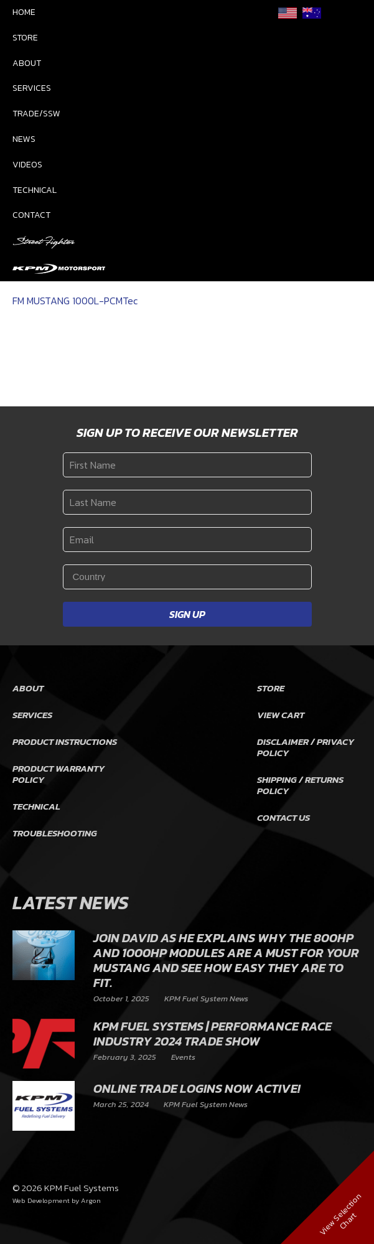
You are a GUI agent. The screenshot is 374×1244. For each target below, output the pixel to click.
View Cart (280, 715)
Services (31, 88)
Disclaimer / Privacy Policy (305, 747)
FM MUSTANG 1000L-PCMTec (75, 300)
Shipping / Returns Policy (300, 785)
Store (25, 37)
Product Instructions (64, 741)
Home (23, 12)
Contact (31, 215)
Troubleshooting (54, 833)
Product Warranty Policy (58, 774)
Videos (27, 164)
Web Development (41, 1200)
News (23, 139)
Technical (34, 190)
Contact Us (283, 817)
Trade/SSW (36, 113)
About (26, 63)
